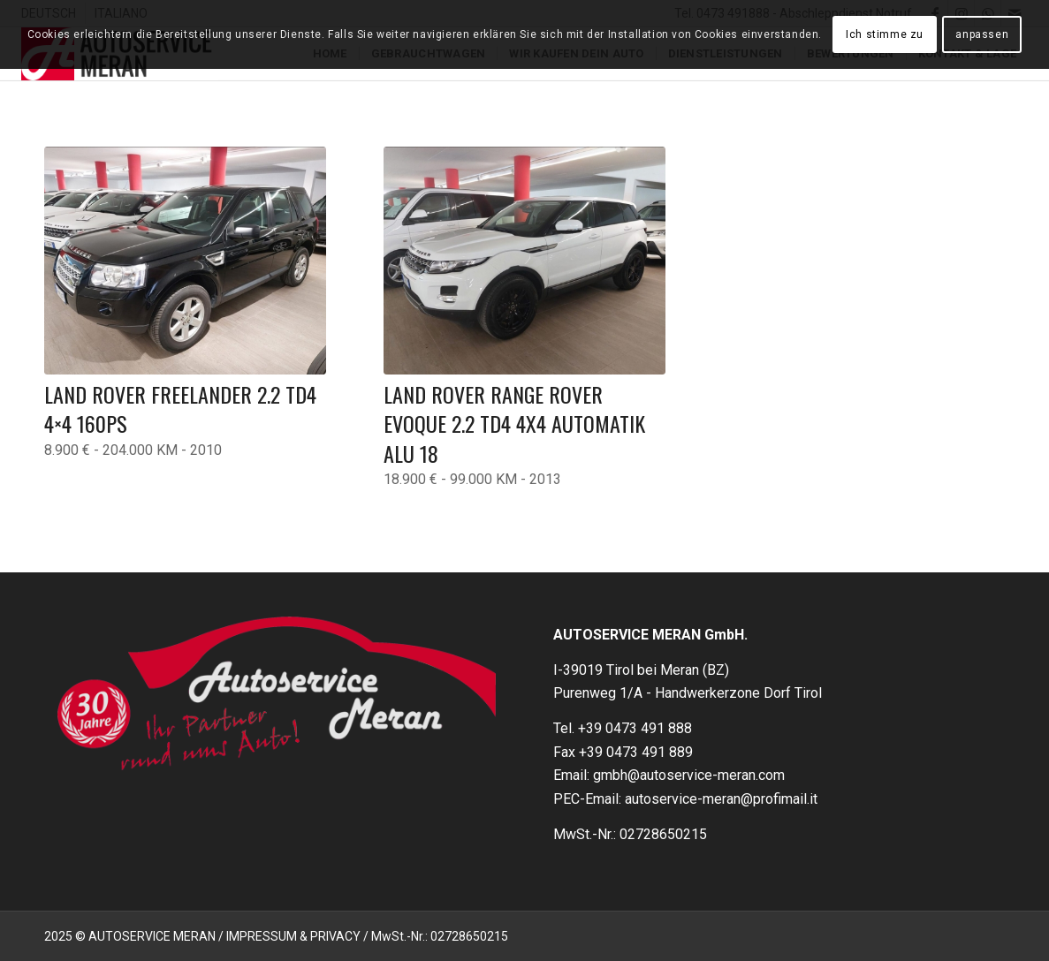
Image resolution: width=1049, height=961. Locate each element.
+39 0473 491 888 (635, 728)
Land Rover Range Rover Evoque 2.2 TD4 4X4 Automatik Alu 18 (514, 423)
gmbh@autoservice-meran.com (689, 775)
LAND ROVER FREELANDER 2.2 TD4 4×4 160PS (180, 409)
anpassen (981, 34)
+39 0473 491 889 (636, 752)
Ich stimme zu (885, 34)
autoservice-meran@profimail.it (721, 799)
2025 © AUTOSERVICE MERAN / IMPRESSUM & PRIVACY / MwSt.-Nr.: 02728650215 (276, 936)
